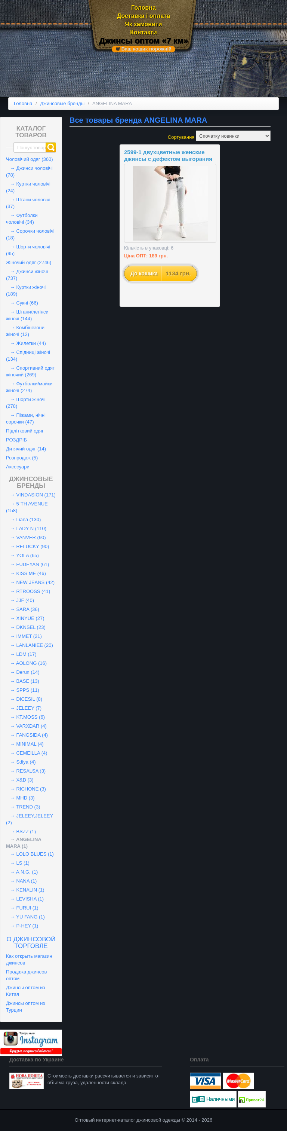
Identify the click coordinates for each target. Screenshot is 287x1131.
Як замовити (143, 24)
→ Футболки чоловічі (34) (22, 219)
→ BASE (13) (22, 681)
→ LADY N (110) (26, 528)
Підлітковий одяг (25, 431)
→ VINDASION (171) (31, 495)
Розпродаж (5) (22, 458)
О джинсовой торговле (31, 943)
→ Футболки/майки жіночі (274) (29, 387)
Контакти (143, 32)
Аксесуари (18, 467)
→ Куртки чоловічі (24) (28, 187)
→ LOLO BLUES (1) (30, 854)
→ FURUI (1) (22, 908)
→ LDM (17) (21, 654)
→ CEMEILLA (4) (26, 753)
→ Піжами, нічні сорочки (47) (26, 418)
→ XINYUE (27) (25, 618)
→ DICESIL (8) (24, 699)
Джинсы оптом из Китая (25, 991)
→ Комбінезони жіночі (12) (25, 331)
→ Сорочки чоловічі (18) (30, 234)
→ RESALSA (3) (26, 771)
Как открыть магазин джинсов (29, 959)
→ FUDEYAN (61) (27, 564)
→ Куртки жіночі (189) (26, 290)
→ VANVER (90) (26, 537)
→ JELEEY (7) (23, 708)
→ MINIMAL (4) (25, 744)
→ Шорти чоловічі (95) (28, 250)
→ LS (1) (18, 863)
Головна (143, 7)
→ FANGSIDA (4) (27, 735)
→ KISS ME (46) (26, 573)
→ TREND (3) (23, 807)
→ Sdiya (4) (21, 762)
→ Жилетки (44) (26, 343)
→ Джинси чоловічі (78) (29, 171)
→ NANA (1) (21, 881)
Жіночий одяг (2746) (28, 262)
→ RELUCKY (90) (27, 546)
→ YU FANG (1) (25, 917)
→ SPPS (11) (22, 690)
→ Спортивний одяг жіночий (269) (30, 371)
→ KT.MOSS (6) (25, 717)
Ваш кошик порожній (146, 49)
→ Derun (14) (23, 672)
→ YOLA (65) (22, 555)
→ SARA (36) (22, 609)
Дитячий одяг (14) (26, 449)
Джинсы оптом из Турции (25, 1006)
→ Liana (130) (23, 519)
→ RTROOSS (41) (28, 591)
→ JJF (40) (20, 600)
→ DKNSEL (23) (26, 627)
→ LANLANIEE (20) (29, 645)
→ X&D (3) (20, 780)
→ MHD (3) (20, 798)
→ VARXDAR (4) (26, 726)
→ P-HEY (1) (22, 926)
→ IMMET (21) (24, 636)
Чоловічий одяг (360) (29, 159)
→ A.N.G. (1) (22, 872)
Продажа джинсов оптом (26, 975)
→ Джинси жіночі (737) (27, 275)
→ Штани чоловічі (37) (28, 203)
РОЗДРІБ (16, 440)
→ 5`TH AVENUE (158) (27, 507)
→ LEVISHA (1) (25, 899)
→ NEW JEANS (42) (30, 582)
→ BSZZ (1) (21, 831)
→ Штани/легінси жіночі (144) (27, 315)
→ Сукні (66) (22, 303)
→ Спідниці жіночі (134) (28, 355)
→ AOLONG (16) (26, 663)
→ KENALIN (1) (25, 890)
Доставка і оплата (143, 16)
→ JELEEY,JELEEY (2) (29, 819)
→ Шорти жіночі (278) (26, 403)
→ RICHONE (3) (26, 789)
